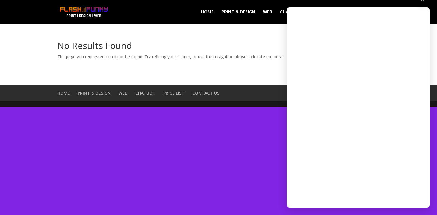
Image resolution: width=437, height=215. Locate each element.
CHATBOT (145, 93)
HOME (207, 12)
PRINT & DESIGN (238, 12)
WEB (267, 12)
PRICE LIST (173, 93)
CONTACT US (205, 93)
